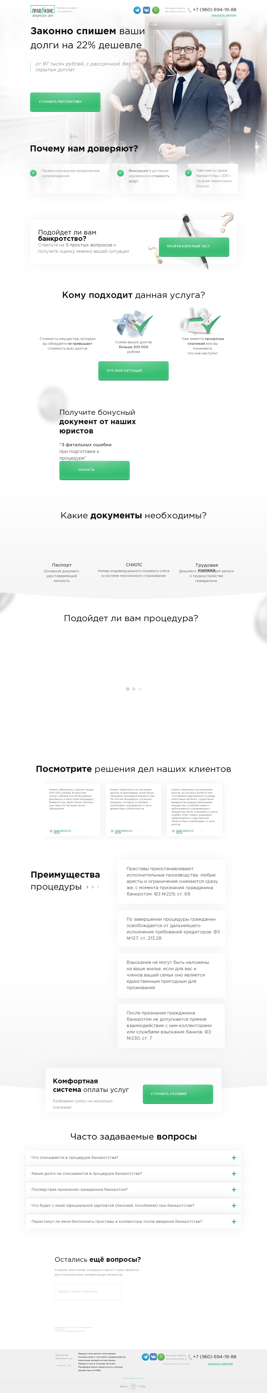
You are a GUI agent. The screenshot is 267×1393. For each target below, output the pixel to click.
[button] (224, 15)
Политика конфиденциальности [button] (132, 1378)
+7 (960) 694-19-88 (214, 10)
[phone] (88, 1291)
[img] (155, 10)
